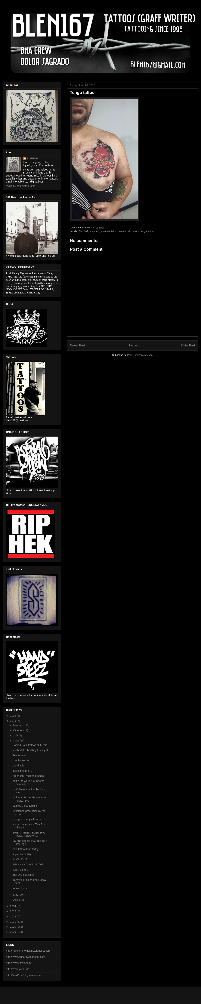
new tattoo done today (26, 849)
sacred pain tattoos (129, 231)
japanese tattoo (108, 231)
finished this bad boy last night (30, 750)
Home (133, 345)
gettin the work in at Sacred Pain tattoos (29, 782)
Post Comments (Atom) (140, 355)
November (19, 725)
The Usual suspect (23, 874)
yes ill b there (20, 869)
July (16, 735)
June (16, 740)
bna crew (94, 231)
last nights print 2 (22, 770)
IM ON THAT (20, 859)
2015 (13, 720)
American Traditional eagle (28, 775)
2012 (13, 916)
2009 (13, 931)
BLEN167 (32, 158)
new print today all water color (30, 819)
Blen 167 (83, 231)
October (18, 730)
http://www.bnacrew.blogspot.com (25, 956)
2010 (13, 926)
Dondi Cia (18, 765)
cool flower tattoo (22, 760)
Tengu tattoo (20, 755)
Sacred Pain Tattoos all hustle (30, 745)
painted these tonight (25, 805)
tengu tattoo (147, 231)
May (16, 894)
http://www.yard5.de (17, 969)
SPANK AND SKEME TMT (28, 864)
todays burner (21, 888)
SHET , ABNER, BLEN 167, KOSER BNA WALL (29, 834)
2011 (13, 921)
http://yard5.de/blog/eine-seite (23, 975)
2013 (13, 911)
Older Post (188, 345)
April (16, 899)
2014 (13, 906)
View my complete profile (20, 185)
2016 (13, 715)
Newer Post (77, 345)
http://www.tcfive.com (18, 962)
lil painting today (22, 854)
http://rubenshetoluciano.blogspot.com (28, 950)
